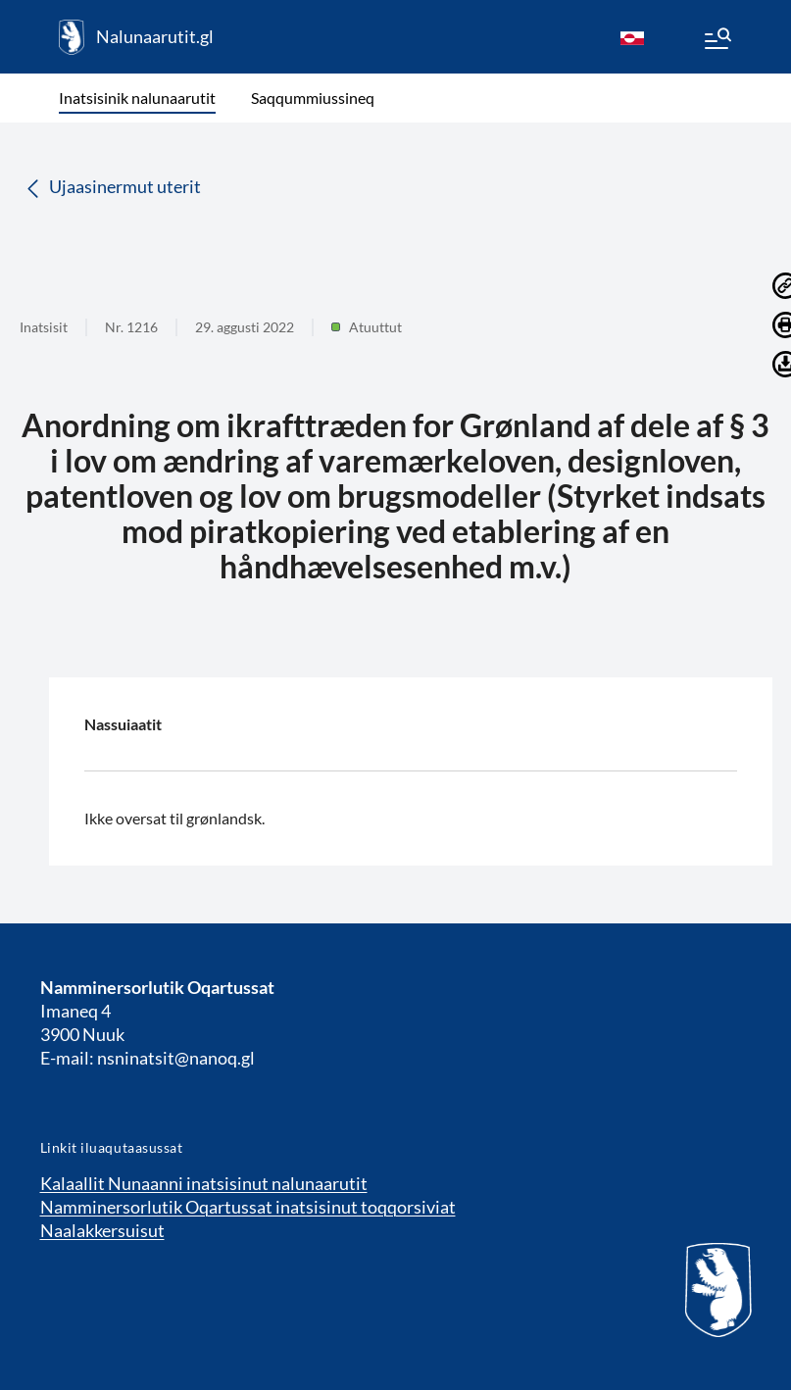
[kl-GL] (632, 37)
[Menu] (716, 41)
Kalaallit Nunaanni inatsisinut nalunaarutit (204, 1183)
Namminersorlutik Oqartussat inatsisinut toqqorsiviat (248, 1206)
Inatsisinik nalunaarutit (137, 97)
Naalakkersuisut (102, 1230)
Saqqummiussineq (312, 97)
